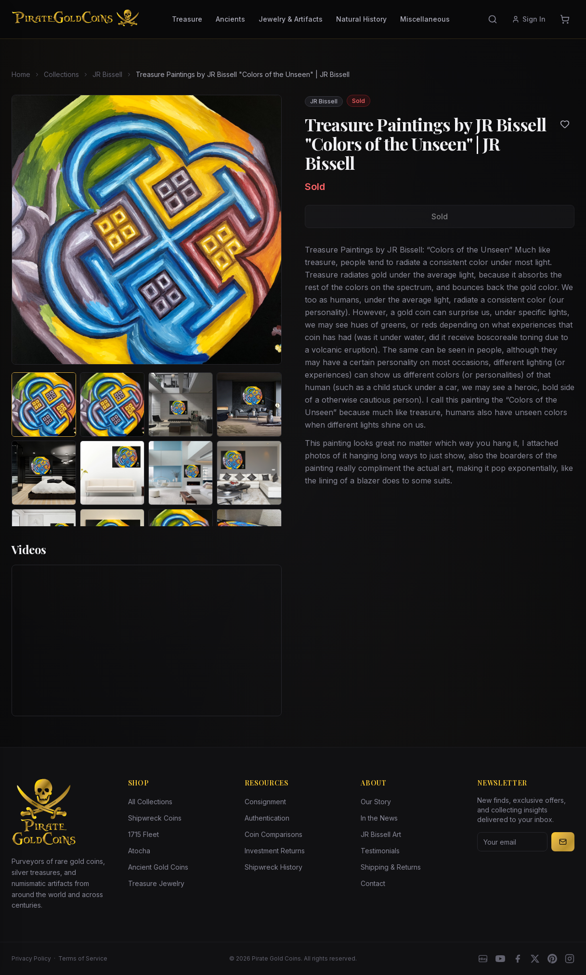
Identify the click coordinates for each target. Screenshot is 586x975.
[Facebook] (517, 958)
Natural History (361, 19)
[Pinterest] (552, 958)
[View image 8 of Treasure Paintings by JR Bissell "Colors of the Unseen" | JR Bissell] (249, 473)
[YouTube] (500, 958)
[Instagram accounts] (569, 958)
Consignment (265, 802)
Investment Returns (275, 851)
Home (21, 74)
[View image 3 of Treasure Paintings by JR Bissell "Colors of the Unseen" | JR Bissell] (180, 404)
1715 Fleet (143, 834)
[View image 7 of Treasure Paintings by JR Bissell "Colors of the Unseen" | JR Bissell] (180, 473)
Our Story (376, 802)
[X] (535, 958)
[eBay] (483, 958)
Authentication (267, 818)
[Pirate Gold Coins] (75, 19)
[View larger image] (147, 230)
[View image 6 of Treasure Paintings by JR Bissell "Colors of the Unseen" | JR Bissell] (112, 473)
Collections (61, 74)
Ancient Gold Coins (158, 867)
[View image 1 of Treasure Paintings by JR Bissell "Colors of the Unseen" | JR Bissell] (44, 404)
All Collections (150, 802)
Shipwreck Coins (155, 818)
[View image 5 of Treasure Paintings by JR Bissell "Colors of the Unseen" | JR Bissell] (44, 473)
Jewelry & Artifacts (291, 19)
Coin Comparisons (273, 834)
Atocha (139, 851)
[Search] (492, 19)
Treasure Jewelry (156, 883)
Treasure (187, 19)
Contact (373, 883)
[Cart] (564, 19)
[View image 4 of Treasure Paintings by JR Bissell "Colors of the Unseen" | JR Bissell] (249, 404)
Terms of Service (82, 958)
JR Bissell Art (381, 834)
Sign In (529, 19)
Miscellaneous (425, 19)
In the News (379, 818)
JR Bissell (107, 74)
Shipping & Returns (391, 867)
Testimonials (380, 851)
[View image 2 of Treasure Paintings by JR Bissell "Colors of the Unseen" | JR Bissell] (112, 404)
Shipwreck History (273, 867)
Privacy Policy (31, 958)
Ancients (230, 19)
